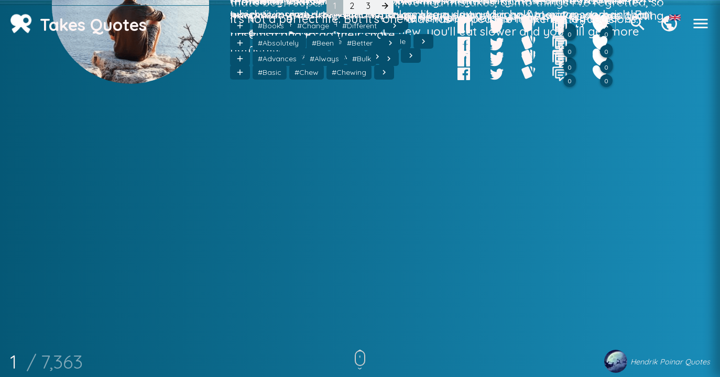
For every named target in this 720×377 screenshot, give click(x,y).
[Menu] (700, 30)
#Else (267, 209)
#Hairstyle (336, 209)
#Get (297, 209)
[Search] (637, 30)
